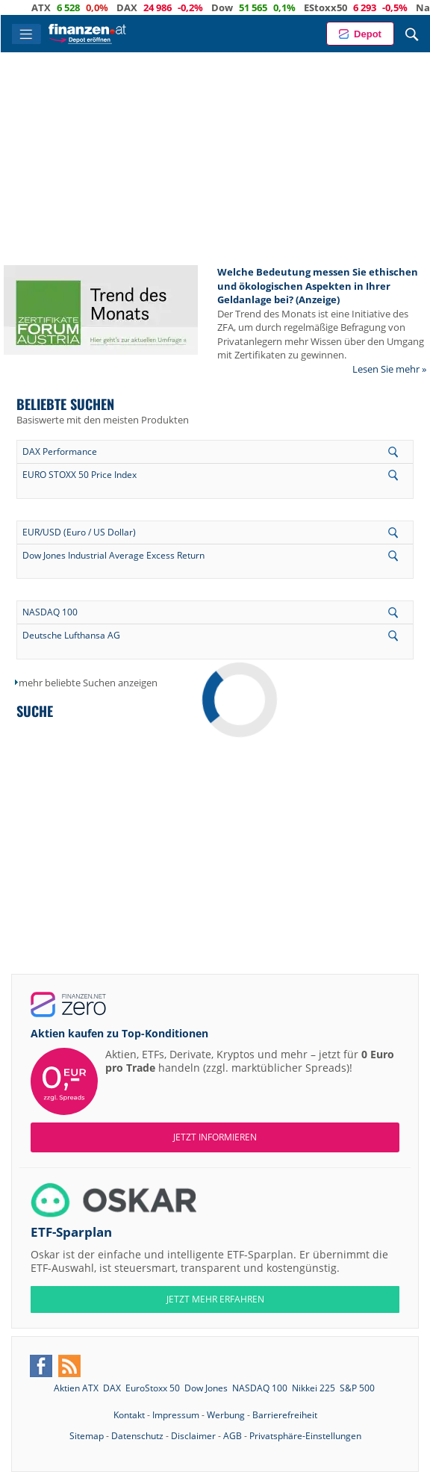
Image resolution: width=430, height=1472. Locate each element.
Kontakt (129, 1415)
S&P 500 (357, 1388)
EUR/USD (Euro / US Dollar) (79, 532)
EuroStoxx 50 (152, 1388)
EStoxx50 (339, 7)
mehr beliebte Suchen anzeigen (88, 682)
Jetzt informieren (215, 1137)
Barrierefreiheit (284, 1415)
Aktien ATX (76, 1388)
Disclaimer (193, 1435)
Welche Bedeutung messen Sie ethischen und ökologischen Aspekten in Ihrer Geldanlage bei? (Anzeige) (317, 285)
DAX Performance (59, 451)
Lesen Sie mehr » (389, 369)
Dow (236, 7)
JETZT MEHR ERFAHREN (215, 1299)
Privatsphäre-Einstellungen (305, 1435)
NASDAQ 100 (50, 612)
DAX (141, 7)
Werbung (226, 1415)
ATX (55, 7)
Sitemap (86, 1435)
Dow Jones (206, 1388)
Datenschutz (137, 1435)
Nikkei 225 (313, 1388)
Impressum (175, 1415)
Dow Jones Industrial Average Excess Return (113, 555)
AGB (232, 1435)
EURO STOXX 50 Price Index (79, 474)
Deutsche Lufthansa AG (71, 635)
